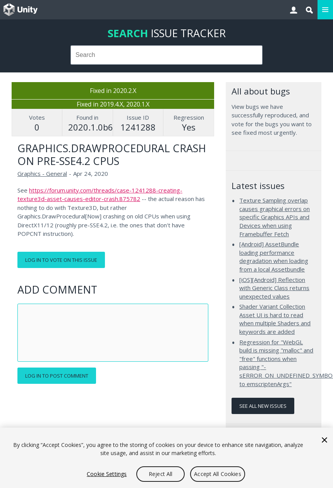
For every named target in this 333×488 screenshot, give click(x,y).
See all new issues (263, 405)
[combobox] (167, 55)
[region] (166, 458)
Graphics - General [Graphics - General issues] (42, 173)
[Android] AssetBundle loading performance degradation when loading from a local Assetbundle (273, 256)
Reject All (160, 474)
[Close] (324, 439)
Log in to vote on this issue (61, 259)
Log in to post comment (56, 375)
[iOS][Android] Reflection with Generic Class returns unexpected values (274, 288)
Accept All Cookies (217, 474)
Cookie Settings (107, 474)
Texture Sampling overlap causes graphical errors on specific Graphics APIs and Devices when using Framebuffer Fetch (274, 216)
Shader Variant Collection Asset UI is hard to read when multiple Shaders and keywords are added (275, 318)
